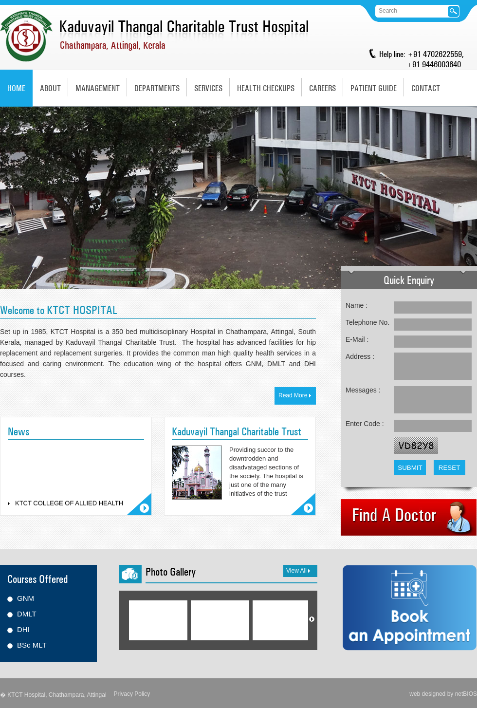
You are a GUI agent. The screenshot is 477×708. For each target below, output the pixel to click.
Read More (294, 395)
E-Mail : (357, 339)
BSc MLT (32, 645)
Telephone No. (367, 322)
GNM (25, 598)
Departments (157, 88)
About (50, 88)
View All (298, 570)
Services (208, 88)
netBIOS (466, 693)
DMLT (27, 614)
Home (16, 88)
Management (97, 88)
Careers (322, 88)
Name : (356, 305)
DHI (23, 629)
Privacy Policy (132, 693)
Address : (360, 356)
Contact (425, 88)
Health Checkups (265, 88)
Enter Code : (365, 424)
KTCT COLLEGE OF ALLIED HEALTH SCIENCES (69, 508)
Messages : (363, 390)
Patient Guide (373, 88)
